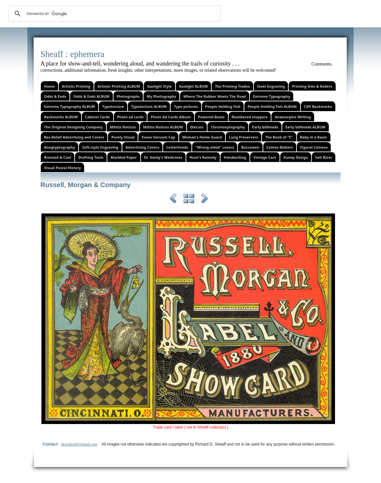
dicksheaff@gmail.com (79, 444)
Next (204, 199)
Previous (173, 199)
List (188, 199)
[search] (113, 14)
